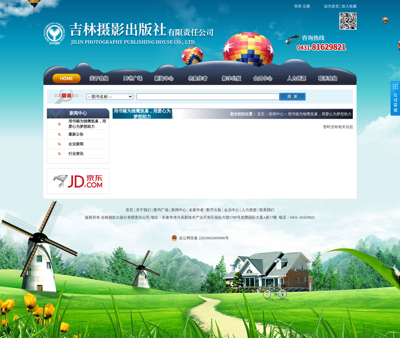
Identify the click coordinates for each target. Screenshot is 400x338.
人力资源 (249, 210)
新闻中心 (178, 210)
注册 (306, 6)
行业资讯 (75, 154)
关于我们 (143, 210)
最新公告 (75, 134)
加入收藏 (349, 6)
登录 (298, 6)
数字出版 (213, 210)
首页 (129, 210)
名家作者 (196, 210)
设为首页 (331, 6)
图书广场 (160, 210)
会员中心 (231, 210)
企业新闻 (75, 144)
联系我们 (266, 210)
